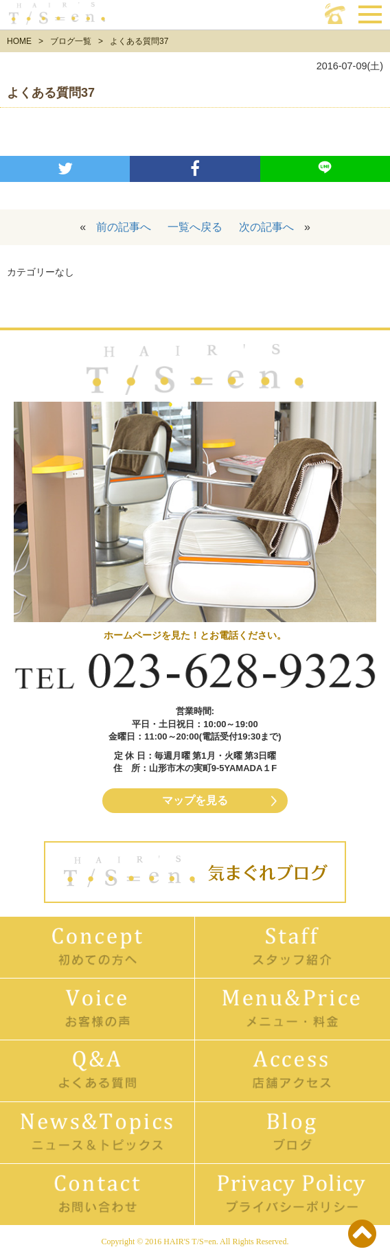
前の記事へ (123, 227)
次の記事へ (266, 227)
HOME (19, 41)
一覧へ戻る (195, 227)
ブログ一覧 (70, 41)
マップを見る (195, 800)
